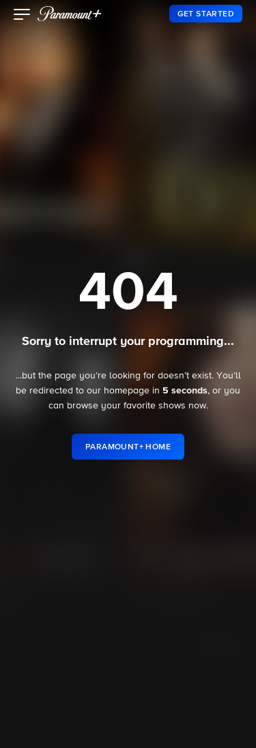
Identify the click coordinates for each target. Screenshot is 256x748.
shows (172, 405)
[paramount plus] (70, 13)
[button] (22, 16)
